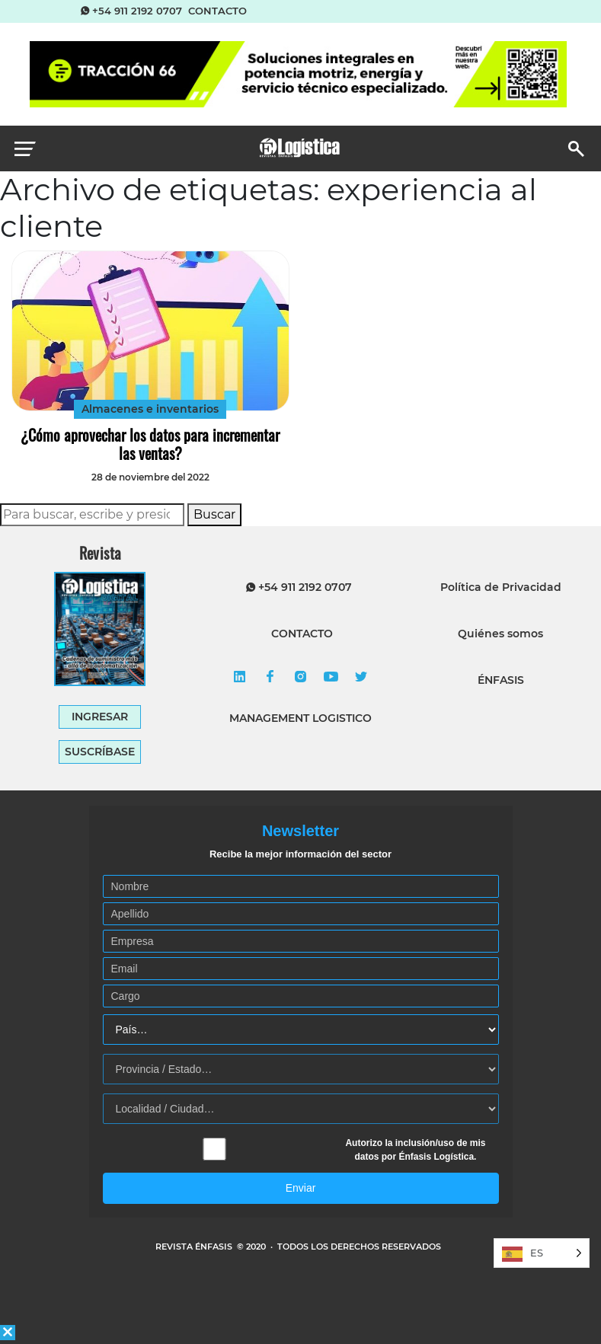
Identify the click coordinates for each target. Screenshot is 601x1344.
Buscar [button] (214, 514)
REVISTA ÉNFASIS (195, 1246)
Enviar (301, 1188)
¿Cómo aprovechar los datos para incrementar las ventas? (150, 443)
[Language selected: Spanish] (542, 1253)
